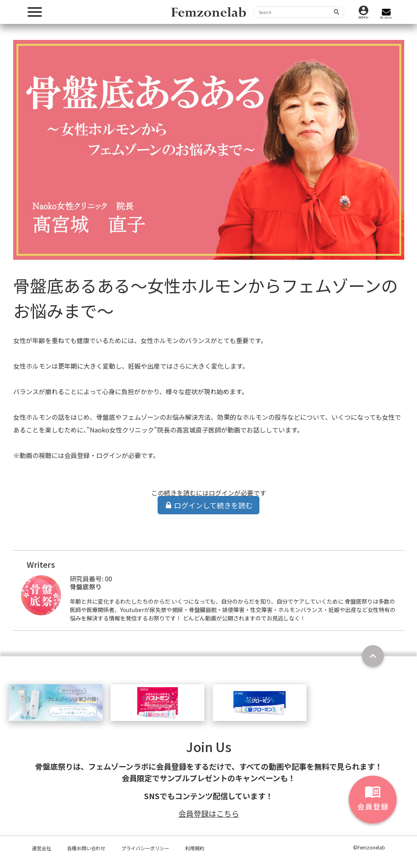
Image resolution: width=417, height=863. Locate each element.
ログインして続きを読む (208, 505)
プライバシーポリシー (145, 848)
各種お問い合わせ (86, 848)
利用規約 (194, 848)
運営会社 (41, 848)
